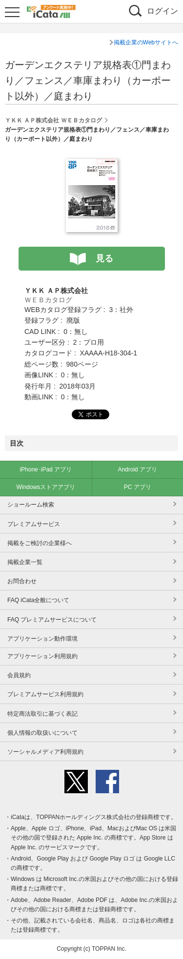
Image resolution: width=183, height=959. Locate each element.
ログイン (162, 11)
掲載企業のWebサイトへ (146, 42)
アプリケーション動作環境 (42, 638)
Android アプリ (137, 469)
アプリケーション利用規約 (42, 656)
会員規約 (19, 675)
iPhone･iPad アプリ (46, 469)
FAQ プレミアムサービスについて (52, 619)
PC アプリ (137, 487)
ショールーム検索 (30, 504)
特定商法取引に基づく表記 (42, 713)
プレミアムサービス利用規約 (45, 694)
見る (104, 258)
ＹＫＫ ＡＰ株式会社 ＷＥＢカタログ (53, 120)
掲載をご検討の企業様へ (39, 543)
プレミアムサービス (33, 524)
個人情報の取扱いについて (42, 732)
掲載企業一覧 (24, 562)
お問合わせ (22, 581)
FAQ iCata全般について (38, 600)
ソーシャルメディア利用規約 (45, 751)
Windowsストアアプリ (45, 487)
